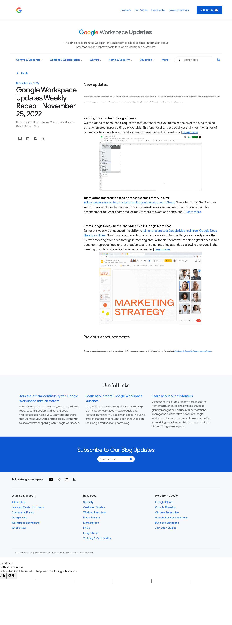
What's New (19, 528)
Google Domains (165, 507)
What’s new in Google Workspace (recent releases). (193, 351)
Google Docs (32, 122)
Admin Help (19, 502)
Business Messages (167, 522)
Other (36, 126)
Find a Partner (91, 517)
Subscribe (209, 10)
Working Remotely (94, 512)
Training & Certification (97, 538)
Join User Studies (165, 528)
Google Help (19, 517)
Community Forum (23, 512)
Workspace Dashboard (25, 522)
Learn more (190, 132)
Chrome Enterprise (167, 512)
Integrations (90, 533)
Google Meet (48, 122)
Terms (90, 553)
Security (88, 502)
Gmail (19, 122)
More (166, 60)
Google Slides (23, 126)
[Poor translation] (12, 576)
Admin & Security (120, 60)
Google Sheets (66, 122)
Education (147, 60)
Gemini (95, 60)
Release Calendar (179, 10)
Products (126, 10)
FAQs (86, 528)
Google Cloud (163, 502)
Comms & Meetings (29, 60)
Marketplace (91, 522)
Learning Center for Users (28, 507)
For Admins (141, 10)
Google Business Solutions (171, 517)
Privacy (83, 553)
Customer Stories (94, 507)
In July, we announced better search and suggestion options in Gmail (129, 202)
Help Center (158, 10)
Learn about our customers (172, 396)
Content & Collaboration (66, 60)
